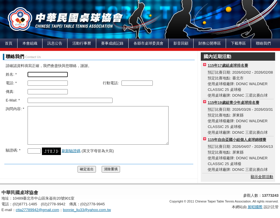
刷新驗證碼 (71, 151)
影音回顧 (180, 43)
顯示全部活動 (262, 177)
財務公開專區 (209, 43)
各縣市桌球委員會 (148, 43)
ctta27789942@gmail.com (37, 210)
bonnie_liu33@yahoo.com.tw (87, 210)
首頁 (8, 43)
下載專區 (238, 43)
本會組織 (29, 43)
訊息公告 (54, 43)
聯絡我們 (263, 43)
